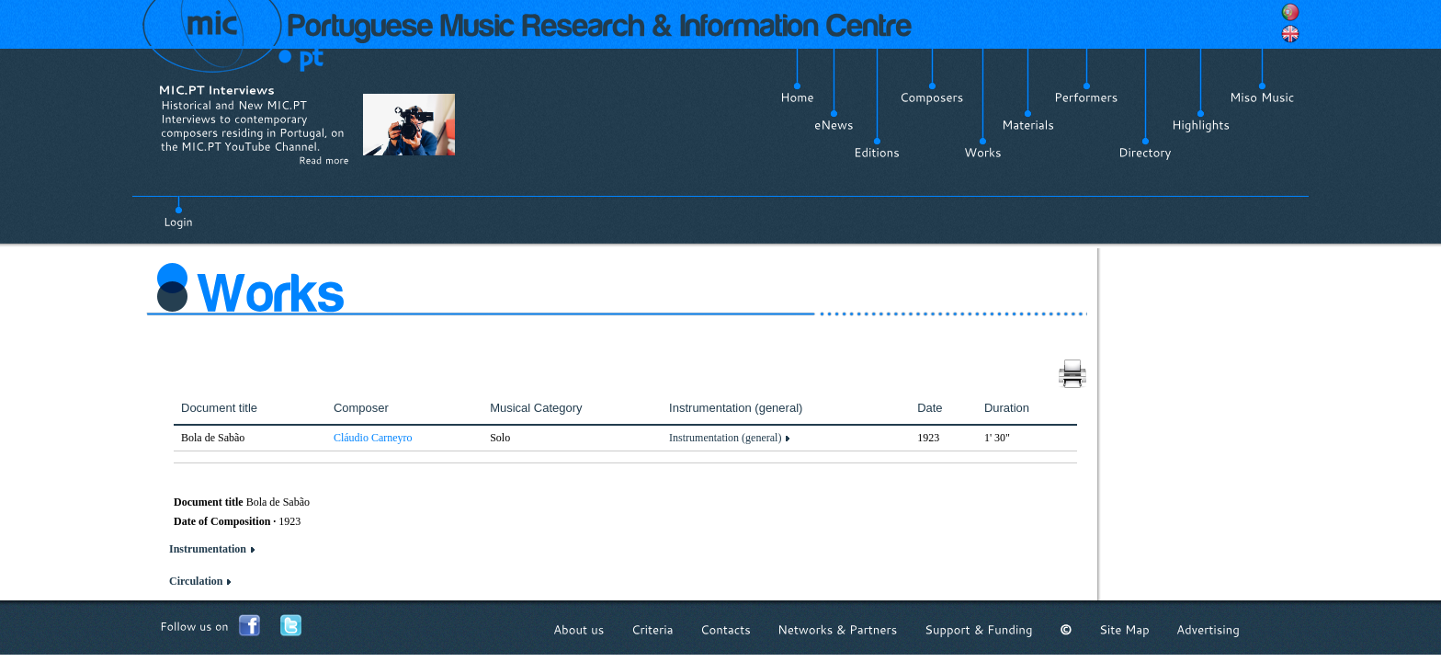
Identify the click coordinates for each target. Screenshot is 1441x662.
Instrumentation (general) (725, 437)
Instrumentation (207, 548)
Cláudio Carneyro (373, 437)
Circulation (195, 581)
